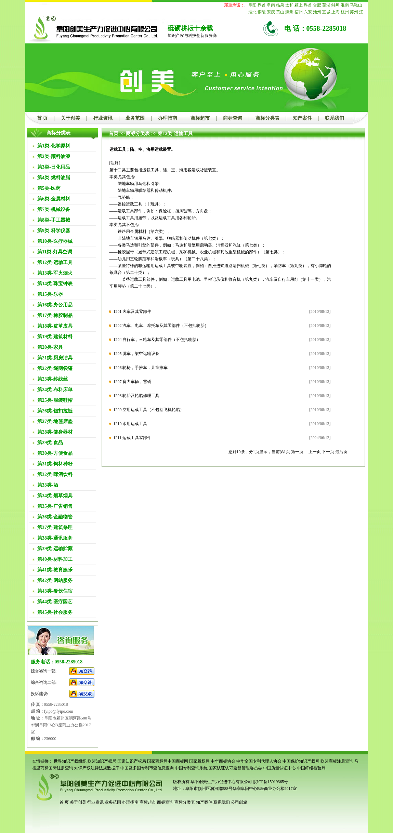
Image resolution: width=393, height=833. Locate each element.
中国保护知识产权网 (301, 761)
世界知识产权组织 (70, 761)
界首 (262, 5)
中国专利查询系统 (191, 768)
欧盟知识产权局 (102, 761)
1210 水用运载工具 (130, 423)
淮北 (252, 12)
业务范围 (135, 118)
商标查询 (232, 118)
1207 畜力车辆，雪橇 (132, 381)
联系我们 (334, 118)
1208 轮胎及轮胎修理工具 (136, 395)
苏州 (354, 12)
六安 (308, 12)
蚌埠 (335, 5)
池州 (317, 12)
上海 (335, 12)
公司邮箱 (239, 802)
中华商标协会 (223, 761)
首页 (113, 133)
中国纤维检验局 (311, 768)
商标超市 (200, 118)
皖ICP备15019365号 (270, 781)
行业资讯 (103, 118)
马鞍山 (356, 5)
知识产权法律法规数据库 (96, 768)
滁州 (289, 12)
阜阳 (252, 5)
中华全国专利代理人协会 (258, 761)
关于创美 (70, 118)
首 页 (42, 118)
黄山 (280, 12)
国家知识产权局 (131, 761)
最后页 (341, 451)
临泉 (280, 5)
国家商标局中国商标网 (167, 761)
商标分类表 (267, 118)
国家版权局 (199, 761)
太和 (289, 5)
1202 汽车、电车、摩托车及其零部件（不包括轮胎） (161, 325)
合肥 (317, 5)
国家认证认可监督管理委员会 (235, 768)
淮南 (345, 5)
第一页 (297, 451)
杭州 (345, 12)
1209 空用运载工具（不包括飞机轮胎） (148, 409)
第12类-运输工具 (175, 133)
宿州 (298, 12)
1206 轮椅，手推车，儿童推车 (140, 367)
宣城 (326, 12)
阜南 (271, 5)
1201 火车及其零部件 (132, 311)
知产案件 (302, 118)
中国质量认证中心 (279, 768)
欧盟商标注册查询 (336, 761)
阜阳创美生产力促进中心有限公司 (220, 781)
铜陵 (262, 12)
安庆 (271, 12)
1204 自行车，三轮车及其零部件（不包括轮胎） (156, 339)
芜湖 (326, 5)
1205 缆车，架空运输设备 (136, 353)
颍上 (298, 5)
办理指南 (167, 118)
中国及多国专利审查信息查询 (147, 768)
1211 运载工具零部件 (132, 437)
